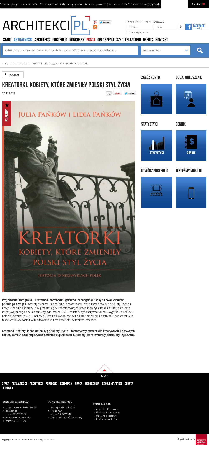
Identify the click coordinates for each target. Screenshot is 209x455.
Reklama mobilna (107, 419)
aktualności (23, 40)
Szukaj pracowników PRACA (20, 407)
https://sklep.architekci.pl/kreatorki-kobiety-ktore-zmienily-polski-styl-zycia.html (82, 335)
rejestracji (159, 21)
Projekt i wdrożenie (192, 439)
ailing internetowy (109, 412)
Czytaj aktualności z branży (66, 417)
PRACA (90, 40)
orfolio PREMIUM (17, 421)
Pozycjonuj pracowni (17, 417)
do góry (104, 375)
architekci (42, 40)
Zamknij (198, 4)
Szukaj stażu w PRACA (63, 407)
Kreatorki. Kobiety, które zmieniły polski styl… (60, 64)
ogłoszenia (105, 40)
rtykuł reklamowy (108, 409)
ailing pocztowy (107, 416)
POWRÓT (14, 75)
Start (7, 40)
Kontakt (161, 40)
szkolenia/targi (128, 40)
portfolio (59, 40)
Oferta (148, 40)
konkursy (76, 40)
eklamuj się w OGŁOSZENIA (15, 412)
